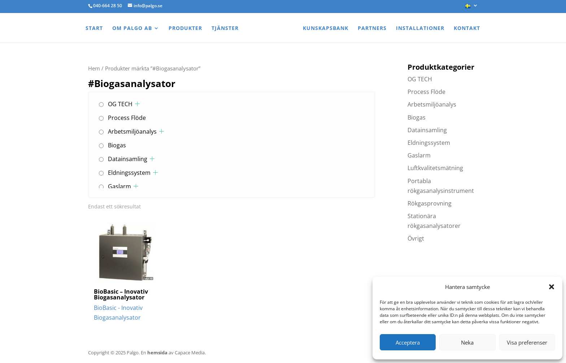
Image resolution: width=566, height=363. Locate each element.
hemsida (157, 352)
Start (94, 28)
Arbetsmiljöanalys (132, 131)
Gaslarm (119, 186)
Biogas (117, 145)
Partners (372, 28)
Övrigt (416, 238)
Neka (467, 342)
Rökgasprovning (430, 203)
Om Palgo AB (132, 28)
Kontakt (467, 28)
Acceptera (408, 342)
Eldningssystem (129, 173)
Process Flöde (127, 118)
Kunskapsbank (325, 28)
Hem (94, 68)
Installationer (420, 28)
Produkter (185, 28)
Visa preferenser (527, 342)
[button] (551, 286)
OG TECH (120, 104)
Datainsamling (127, 159)
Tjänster (225, 28)
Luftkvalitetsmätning (435, 168)
